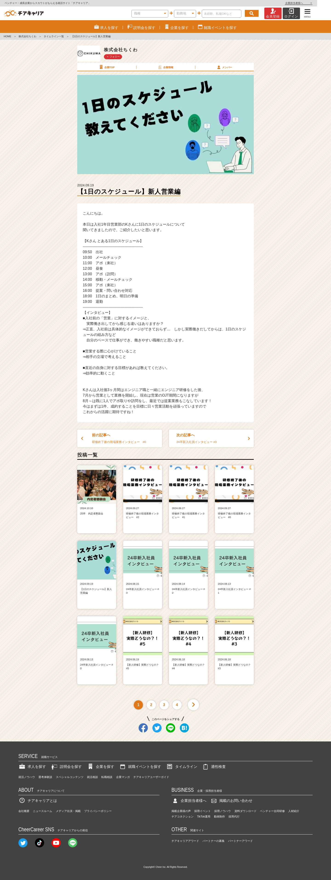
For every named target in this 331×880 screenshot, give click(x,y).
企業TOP (106, 67)
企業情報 (165, 67)
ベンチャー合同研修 (272, 811)
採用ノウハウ (222, 811)
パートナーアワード (240, 841)
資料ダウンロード (245, 811)
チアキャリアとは (37, 800)
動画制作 (219, 816)
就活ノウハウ (26, 777)
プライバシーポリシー (98, 811)
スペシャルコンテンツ (69, 777)
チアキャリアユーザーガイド (151, 777)
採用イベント (202, 811)
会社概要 (23, 811)
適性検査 (214, 766)
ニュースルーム (42, 811)
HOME (7, 36)
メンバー (224, 67)
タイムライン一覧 (54, 36)
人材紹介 (293, 811)
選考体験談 (45, 777)
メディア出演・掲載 (68, 811)
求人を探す (32, 766)
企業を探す (100, 766)
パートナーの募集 (214, 841)
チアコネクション (182, 816)
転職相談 (106, 777)
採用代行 (234, 816)
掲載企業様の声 (181, 811)
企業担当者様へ (312, 3)
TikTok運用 (203, 816)
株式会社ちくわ (27, 36)
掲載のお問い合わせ (231, 800)
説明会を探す (66, 766)
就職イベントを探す (140, 766)
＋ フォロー (113, 56)
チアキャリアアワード (185, 841)
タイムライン (181, 766)
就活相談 (92, 777)
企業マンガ (123, 777)
